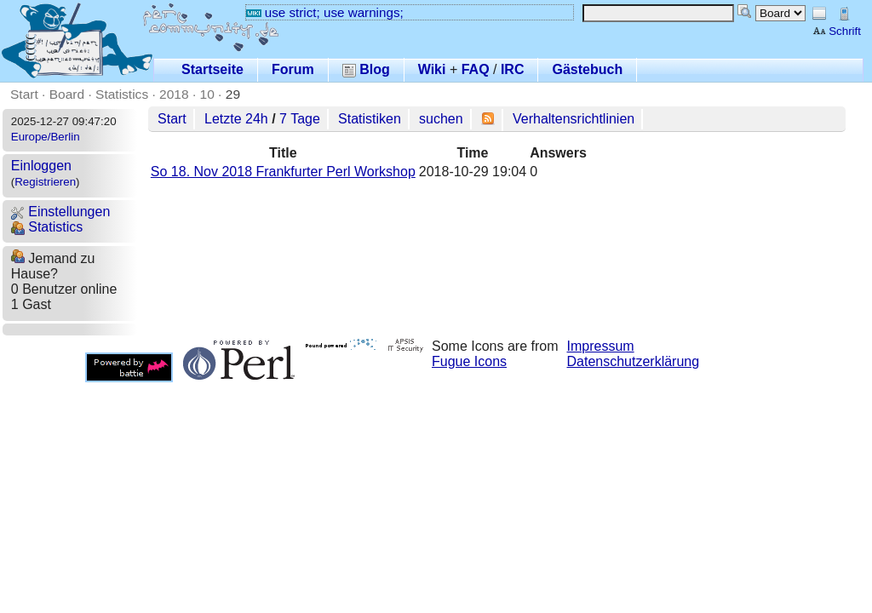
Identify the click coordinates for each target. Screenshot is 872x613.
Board (66, 94)
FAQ (476, 69)
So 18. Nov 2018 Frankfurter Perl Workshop (283, 171)
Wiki (432, 69)
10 (207, 94)
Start (24, 94)
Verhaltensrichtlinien (573, 119)
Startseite (212, 69)
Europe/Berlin (45, 136)
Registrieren (45, 181)
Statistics (121, 94)
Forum (293, 69)
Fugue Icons (469, 361)
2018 (174, 94)
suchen (441, 119)
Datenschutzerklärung (633, 361)
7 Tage (299, 119)
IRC (513, 69)
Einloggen (41, 165)
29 (233, 94)
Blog (366, 69)
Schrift (836, 31)
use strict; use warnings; (325, 12)
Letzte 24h (236, 119)
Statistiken (369, 119)
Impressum (600, 346)
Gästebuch (587, 69)
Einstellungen (61, 211)
